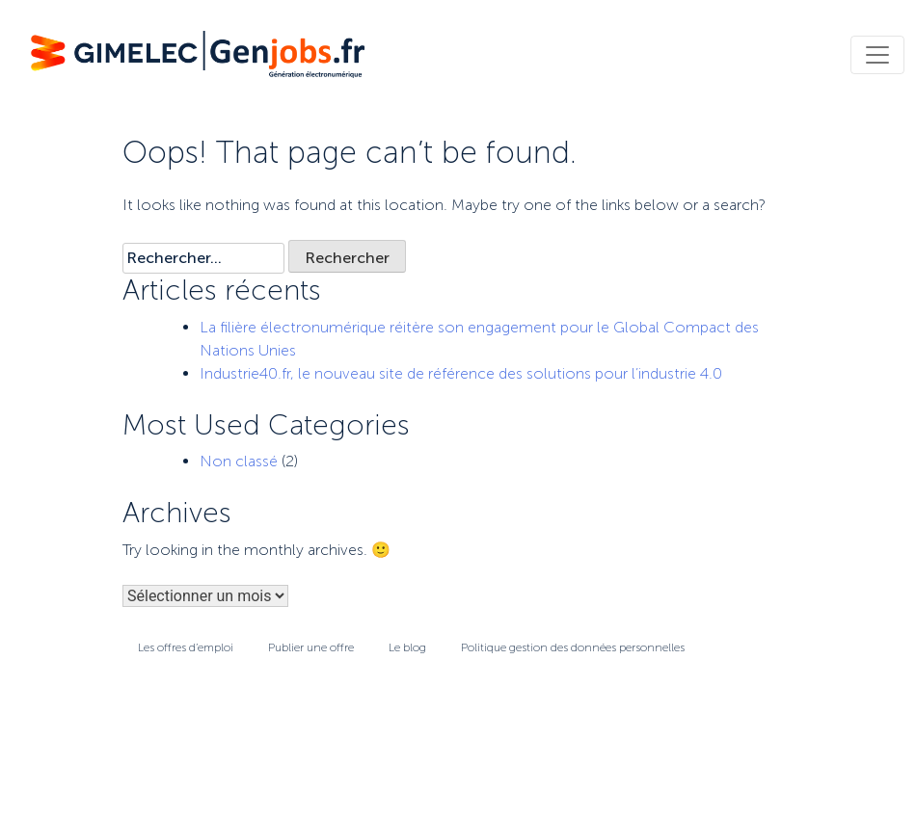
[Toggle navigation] (877, 55)
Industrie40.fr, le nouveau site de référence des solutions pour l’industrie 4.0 (461, 373)
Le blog (407, 647)
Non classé (239, 461)
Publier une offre (311, 647)
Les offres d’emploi (185, 647)
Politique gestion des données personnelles (573, 647)
